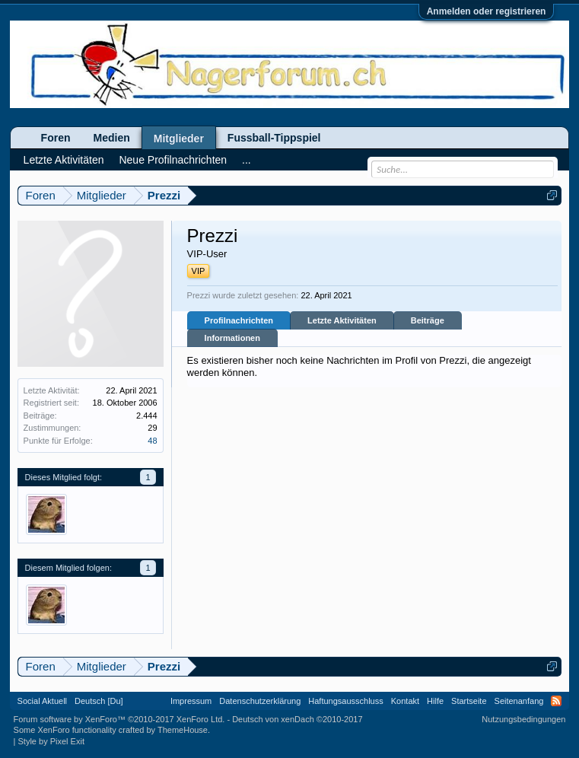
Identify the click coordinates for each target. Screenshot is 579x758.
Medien (112, 138)
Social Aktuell (42, 700)
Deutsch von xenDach (297, 719)
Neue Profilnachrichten (173, 160)
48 (152, 440)
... (246, 160)
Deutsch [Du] (99, 700)
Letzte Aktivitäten (342, 320)
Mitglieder (179, 138)
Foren (56, 138)
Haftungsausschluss (345, 700)
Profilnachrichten (239, 320)
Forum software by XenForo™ (119, 719)
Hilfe (435, 700)
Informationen (232, 337)
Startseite (468, 700)
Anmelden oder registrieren (486, 11)
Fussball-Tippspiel (274, 138)
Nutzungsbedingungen (523, 719)
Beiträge (427, 320)
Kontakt (405, 700)
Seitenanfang (519, 700)
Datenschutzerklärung (260, 700)
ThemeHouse (182, 729)
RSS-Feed (556, 701)
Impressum (191, 700)
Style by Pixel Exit (51, 741)
